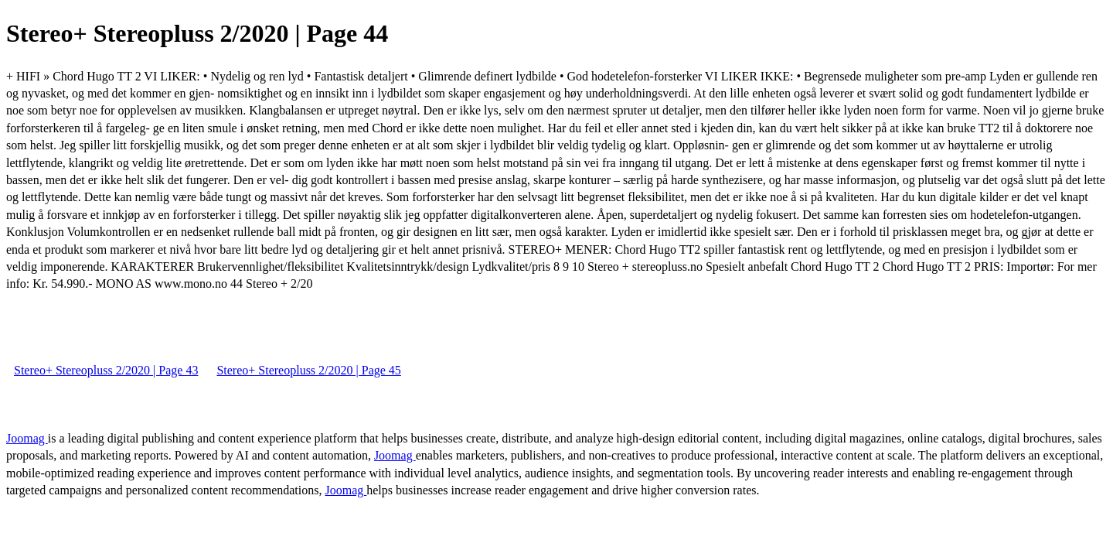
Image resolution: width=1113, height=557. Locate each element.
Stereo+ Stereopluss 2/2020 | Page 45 (308, 370)
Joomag (27, 438)
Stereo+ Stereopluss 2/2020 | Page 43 (106, 370)
